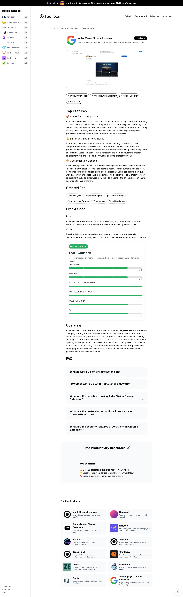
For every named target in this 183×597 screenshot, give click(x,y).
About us (166, 16)
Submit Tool (7, 586)
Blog (4, 592)
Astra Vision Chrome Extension (82, 28)
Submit (128, 16)
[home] (50, 16)
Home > (64, 28)
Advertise (6, 589)
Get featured (141, 16)
